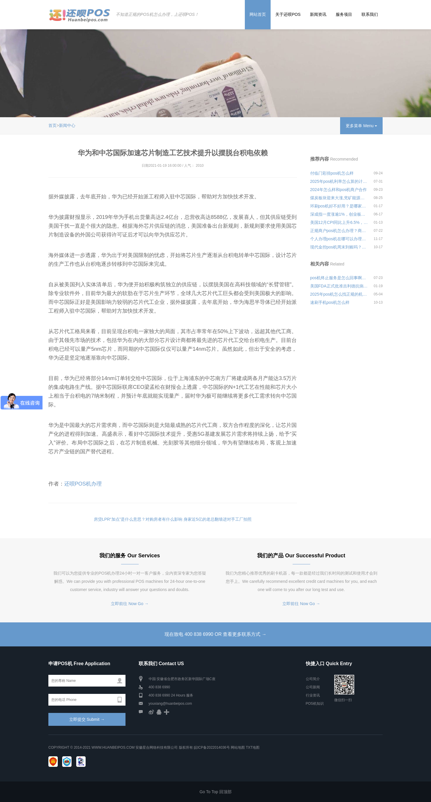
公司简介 (313, 679)
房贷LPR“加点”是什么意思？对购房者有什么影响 (138, 519)
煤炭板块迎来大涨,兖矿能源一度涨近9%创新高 (339, 197)
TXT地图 (252, 747)
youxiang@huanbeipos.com (170, 703)
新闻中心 (67, 125)
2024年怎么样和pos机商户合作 (338, 189)
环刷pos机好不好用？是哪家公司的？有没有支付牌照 (339, 206)
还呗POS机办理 (83, 484)
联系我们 (370, 14)
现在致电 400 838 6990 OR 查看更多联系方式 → (215, 634)
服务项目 (344, 14)
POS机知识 (315, 703)
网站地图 (238, 747)
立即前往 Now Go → (129, 603)
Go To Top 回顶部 (215, 791)
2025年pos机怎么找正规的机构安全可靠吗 (339, 294)
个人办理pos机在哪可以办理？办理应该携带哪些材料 (339, 238)
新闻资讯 (318, 14)
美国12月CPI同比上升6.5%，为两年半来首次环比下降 (339, 222)
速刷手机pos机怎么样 (330, 302)
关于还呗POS (288, 14)
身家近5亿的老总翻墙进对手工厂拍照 (218, 519)
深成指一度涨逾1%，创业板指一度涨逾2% (339, 214)
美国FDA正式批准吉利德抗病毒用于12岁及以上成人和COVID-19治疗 (339, 286)
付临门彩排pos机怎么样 (332, 173)
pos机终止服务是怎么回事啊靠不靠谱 (339, 277)
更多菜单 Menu (361, 125)
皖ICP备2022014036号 (212, 747)
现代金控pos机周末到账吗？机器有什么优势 (339, 247)
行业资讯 (313, 695)
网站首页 (258, 14)
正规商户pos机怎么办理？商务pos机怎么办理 (339, 230)
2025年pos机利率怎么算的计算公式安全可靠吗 (339, 181)
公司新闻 (313, 687)
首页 (52, 125)
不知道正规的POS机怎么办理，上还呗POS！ (157, 14)
